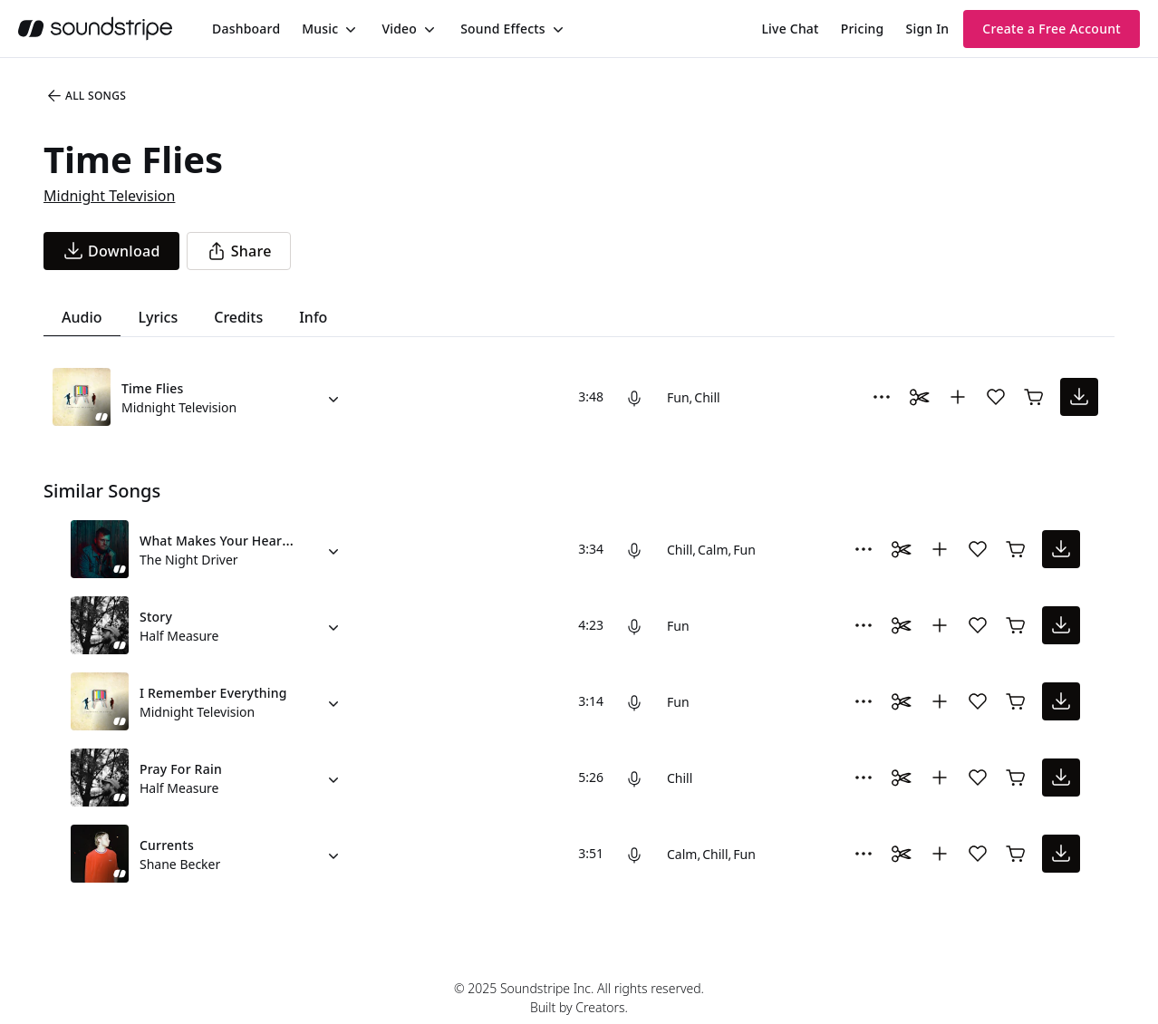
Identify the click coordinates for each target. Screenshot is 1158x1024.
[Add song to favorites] (996, 397)
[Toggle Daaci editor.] (920, 397)
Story (156, 616)
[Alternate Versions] (333, 396)
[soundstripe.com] (95, 28)
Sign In (928, 28)
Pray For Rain (181, 769)
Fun (678, 397)
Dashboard (246, 28)
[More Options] (882, 397)
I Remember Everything (213, 692)
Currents (167, 845)
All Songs (85, 96)
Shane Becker (180, 864)
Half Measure (179, 635)
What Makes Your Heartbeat (227, 540)
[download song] (111, 251)
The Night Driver (189, 559)
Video (399, 28)
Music (320, 28)
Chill (706, 397)
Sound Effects (502, 28)
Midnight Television (109, 196)
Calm (713, 549)
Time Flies (152, 388)
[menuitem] (246, 28)
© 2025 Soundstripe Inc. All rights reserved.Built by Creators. (579, 998)
